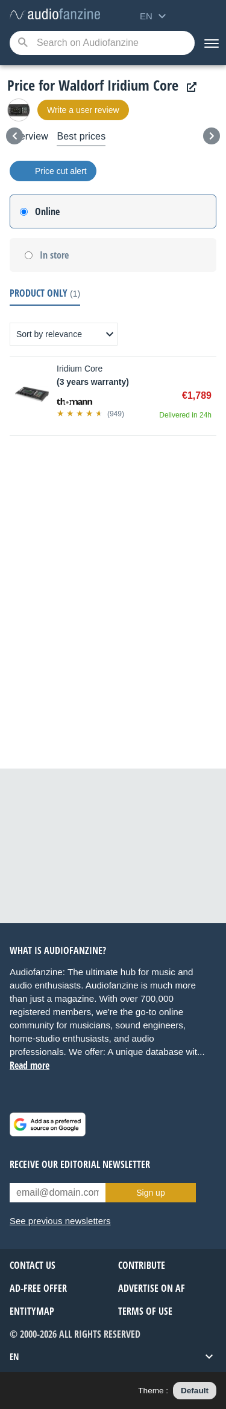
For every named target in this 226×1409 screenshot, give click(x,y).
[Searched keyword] (102, 43)
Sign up (150, 1193)
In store (54, 255)
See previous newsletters (60, 1221)
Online (47, 211)
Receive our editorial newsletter (80, 1164)
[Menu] (210, 43)
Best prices (81, 136)
